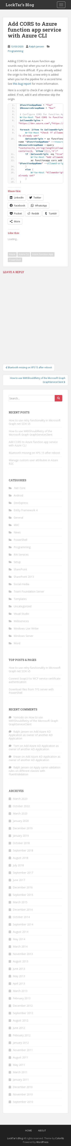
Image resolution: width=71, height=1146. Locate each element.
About (42, 1130)
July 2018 (18, 865)
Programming (15, 51)
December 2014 (23, 909)
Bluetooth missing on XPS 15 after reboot (34, 453)
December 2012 (23, 1005)
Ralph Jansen (36, 46)
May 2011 (19, 1065)
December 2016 (23, 887)
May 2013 (19, 976)
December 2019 (23, 828)
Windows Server (23, 636)
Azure (12, 254)
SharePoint (20, 569)
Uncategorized (22, 606)
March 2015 (20, 902)
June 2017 (19, 880)
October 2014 (21, 917)
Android (18, 495)
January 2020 (21, 821)
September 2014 (23, 924)
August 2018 (20, 858)
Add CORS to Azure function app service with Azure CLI (33, 443)
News (17, 532)
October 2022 (21, 806)
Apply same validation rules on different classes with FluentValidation (34, 771)
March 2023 (20, 798)
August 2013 (20, 961)
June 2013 (19, 968)
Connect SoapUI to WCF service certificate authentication (35, 680)
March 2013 (20, 991)
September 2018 (23, 850)
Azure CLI (24, 254)
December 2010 (23, 1087)
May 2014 (19, 939)
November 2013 (23, 954)
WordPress (42, 1142)
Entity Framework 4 (25, 510)
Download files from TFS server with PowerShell (31, 690)
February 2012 (21, 1035)
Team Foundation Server (29, 591)
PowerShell (15, 259)
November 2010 (23, 1094)
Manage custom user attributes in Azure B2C (33, 461)
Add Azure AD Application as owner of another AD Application (31, 735)
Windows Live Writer (26, 628)
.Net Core (19, 488)
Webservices (21, 621)
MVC (16, 525)
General (18, 517)
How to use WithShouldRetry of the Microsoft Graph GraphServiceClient (30, 432)
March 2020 (20, 813)
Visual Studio (21, 613)
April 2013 (19, 983)
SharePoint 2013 (24, 576)
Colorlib (59, 1138)
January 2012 (21, 1042)
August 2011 (20, 1057)
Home (28, 1130)
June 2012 (19, 1028)
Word (17, 643)
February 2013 (21, 998)
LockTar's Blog (15, 1138)
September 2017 (23, 872)
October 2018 (21, 843)
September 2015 (23, 895)
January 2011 (21, 1079)
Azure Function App (42, 254)
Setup (17, 562)
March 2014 (20, 946)
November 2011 (23, 1050)
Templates (20, 599)
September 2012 (23, 1013)
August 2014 (20, 932)
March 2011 (20, 1072)
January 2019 (21, 835)
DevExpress (21, 503)
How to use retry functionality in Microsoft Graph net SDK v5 (35, 422)
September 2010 (23, 1102)
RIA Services (21, 554)
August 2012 (20, 1020)
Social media (21, 584)
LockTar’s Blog (20, 4)
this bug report (22, 83)
